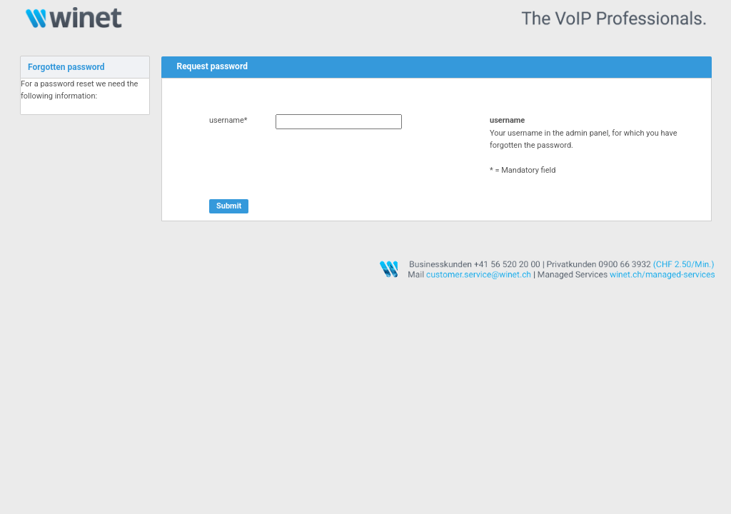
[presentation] (317, 164)
